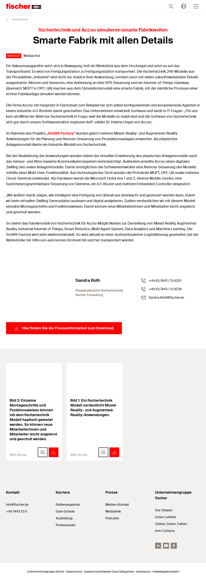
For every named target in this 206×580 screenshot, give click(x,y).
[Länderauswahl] (184, 6)
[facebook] (174, 546)
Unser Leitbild (165, 517)
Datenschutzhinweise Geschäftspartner (109, 571)
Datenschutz (74, 571)
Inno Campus (165, 531)
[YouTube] (166, 546)
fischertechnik (15, 19)
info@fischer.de (17, 504)
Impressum (143, 571)
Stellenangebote (68, 504)
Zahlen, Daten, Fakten (171, 524)
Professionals (65, 525)
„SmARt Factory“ (60, 133)
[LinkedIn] (158, 546)
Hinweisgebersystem (165, 571)
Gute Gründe (65, 511)
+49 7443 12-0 (16, 511)
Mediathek (113, 511)
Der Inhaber (164, 510)
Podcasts (112, 518)
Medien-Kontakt (117, 504)
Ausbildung (64, 518)
